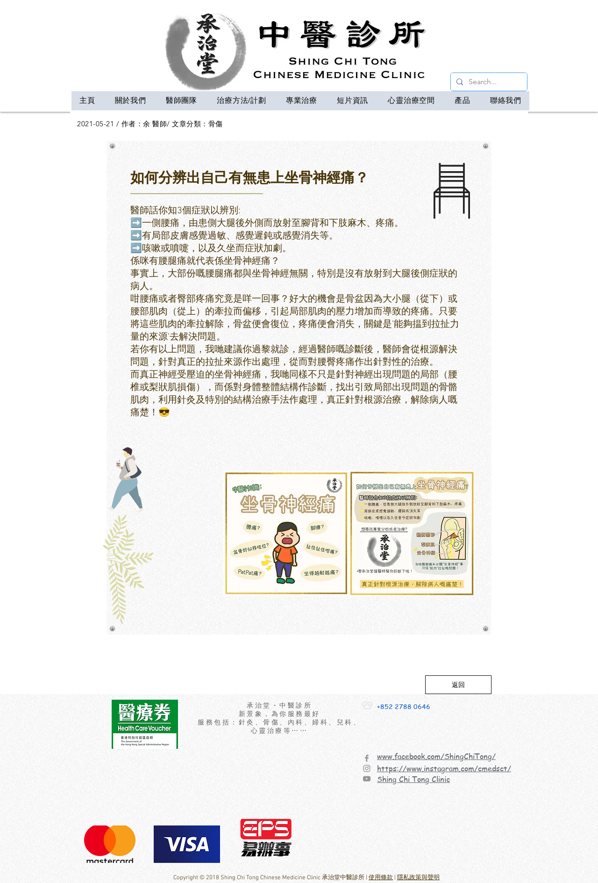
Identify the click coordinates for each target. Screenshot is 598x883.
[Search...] (488, 82)
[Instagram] (366, 768)
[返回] (458, 684)
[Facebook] (366, 758)
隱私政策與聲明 (418, 878)
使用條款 (381, 878)
